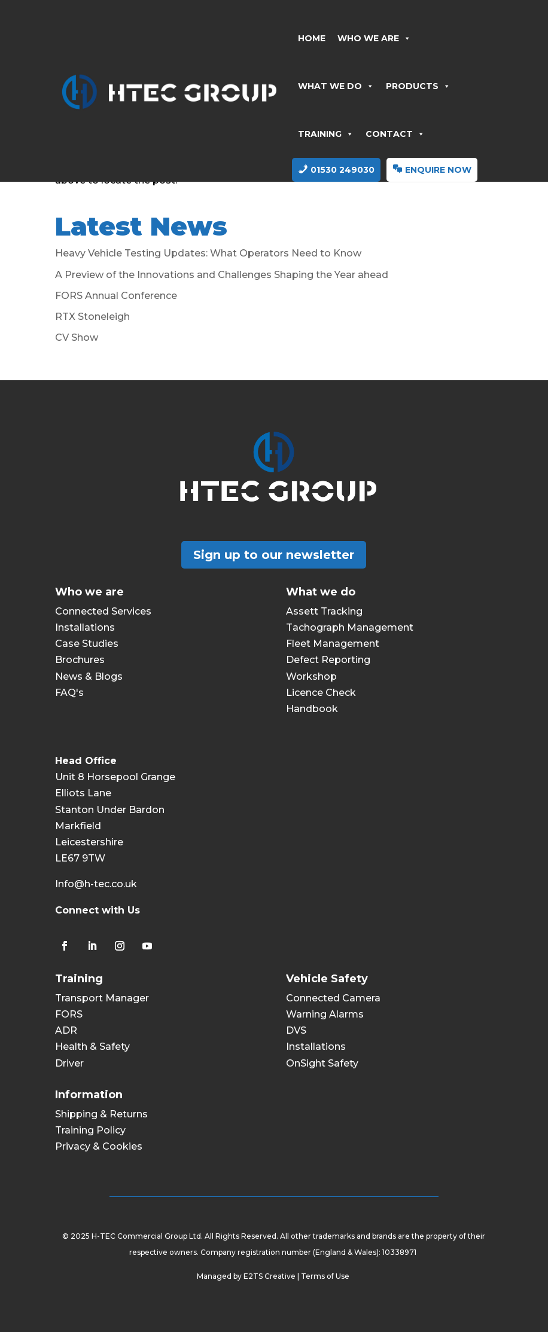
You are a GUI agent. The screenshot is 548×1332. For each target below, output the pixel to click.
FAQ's (69, 692)
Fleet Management (332, 643)
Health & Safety (92, 1046)
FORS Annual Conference (116, 295)
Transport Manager (102, 998)
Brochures (80, 659)
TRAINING (326, 134)
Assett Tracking (324, 611)
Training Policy (90, 1130)
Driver (69, 1063)
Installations (85, 627)
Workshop (311, 676)
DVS (296, 1030)
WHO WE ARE (374, 38)
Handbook (312, 708)
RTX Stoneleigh (92, 316)
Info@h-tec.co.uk (96, 884)
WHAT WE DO (336, 86)
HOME (311, 38)
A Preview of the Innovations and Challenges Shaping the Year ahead (221, 274)
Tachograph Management (349, 627)
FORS (69, 1014)
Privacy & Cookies (98, 1146)
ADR (66, 1030)
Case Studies (86, 643)
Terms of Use (326, 1276)
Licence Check (321, 692)
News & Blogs (89, 676)
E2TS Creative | (272, 1276)
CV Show (76, 337)
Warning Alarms (325, 1014)
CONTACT (395, 134)
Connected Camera (333, 998)
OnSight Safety (322, 1063)
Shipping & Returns (101, 1114)
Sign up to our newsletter (273, 555)
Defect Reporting (328, 659)
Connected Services (103, 611)
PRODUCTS (418, 86)
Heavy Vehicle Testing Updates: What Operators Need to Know (208, 253)
